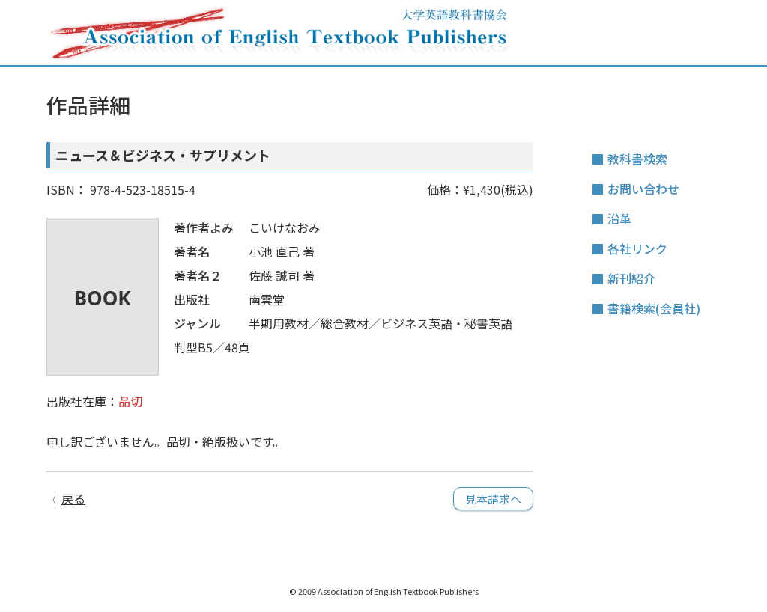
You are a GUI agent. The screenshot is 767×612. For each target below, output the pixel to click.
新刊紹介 (631, 278)
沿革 (619, 218)
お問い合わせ (643, 189)
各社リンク (637, 248)
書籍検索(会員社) (653, 308)
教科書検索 (637, 159)
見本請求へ (493, 499)
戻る (73, 498)
